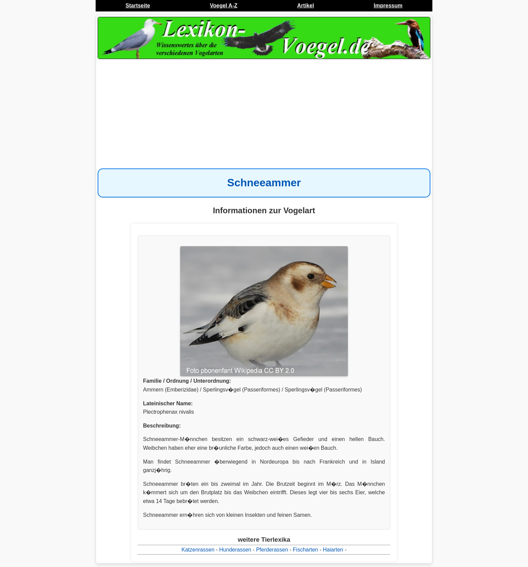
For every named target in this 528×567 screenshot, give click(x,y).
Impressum (388, 5)
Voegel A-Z (223, 5)
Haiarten (333, 550)
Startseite (138, 5)
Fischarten (305, 550)
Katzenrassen (198, 550)
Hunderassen (235, 550)
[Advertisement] (264, 114)
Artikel (305, 5)
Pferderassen (272, 550)
